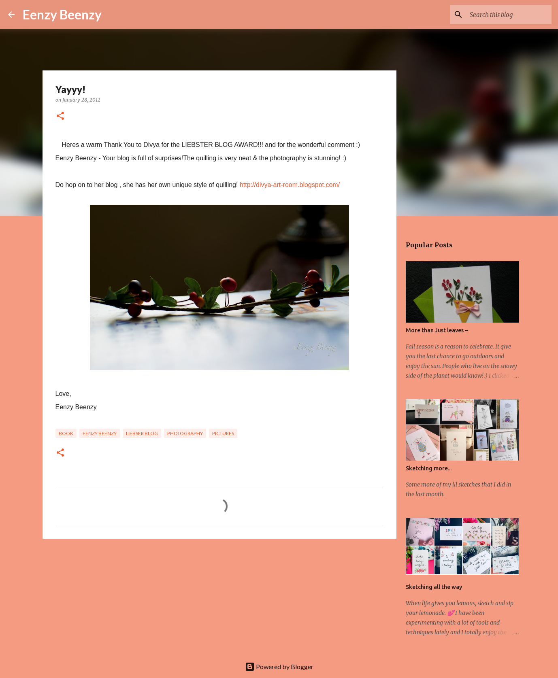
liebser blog (142, 433)
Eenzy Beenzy (62, 14)
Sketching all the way (434, 587)
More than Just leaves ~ (437, 330)
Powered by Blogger (279, 666)
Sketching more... (429, 468)
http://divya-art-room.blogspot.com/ (290, 184)
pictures (223, 433)
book (66, 433)
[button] (60, 116)
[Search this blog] (509, 14)
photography (185, 433)
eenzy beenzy (100, 433)
